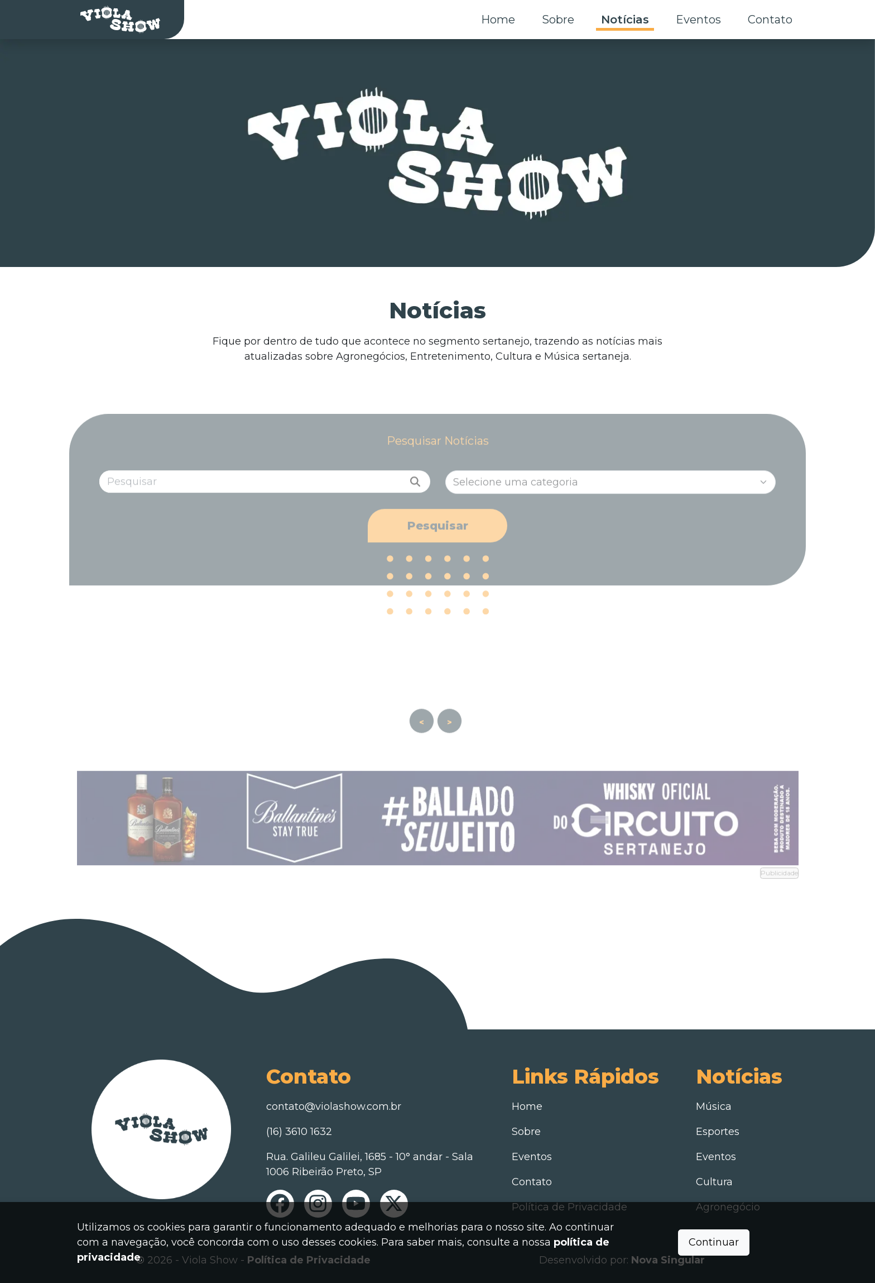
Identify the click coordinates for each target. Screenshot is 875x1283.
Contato (770, 19)
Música (714, 1106)
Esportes (717, 1131)
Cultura (714, 1182)
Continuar (714, 1242)
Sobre (558, 19)
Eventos (698, 19)
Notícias (625, 19)
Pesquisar (437, 538)
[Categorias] (610, 495)
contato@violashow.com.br (333, 1106)
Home (498, 19)
